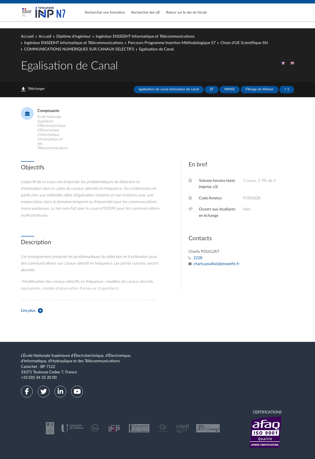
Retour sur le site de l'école (186, 12)
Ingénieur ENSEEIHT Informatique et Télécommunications (145, 36)
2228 (197, 258)
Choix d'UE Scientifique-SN (244, 43)
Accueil (27, 36)
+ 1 (286, 89)
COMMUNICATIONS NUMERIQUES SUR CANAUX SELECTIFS (79, 49)
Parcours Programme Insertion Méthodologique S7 (172, 43)
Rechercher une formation (105, 12)
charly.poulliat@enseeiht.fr (216, 264)
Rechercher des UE (145, 12)
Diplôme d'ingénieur (73, 36)
